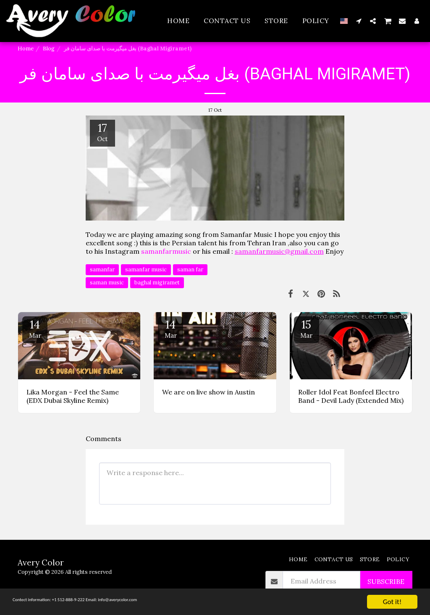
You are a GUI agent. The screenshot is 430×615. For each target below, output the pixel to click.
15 (306, 328)
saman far (190, 269)
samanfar (102, 269)
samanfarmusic (166, 251)
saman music (107, 282)
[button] (358, 20)
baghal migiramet (157, 282)
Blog (49, 48)
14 (34, 328)
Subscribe (385, 581)
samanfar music (146, 269)
